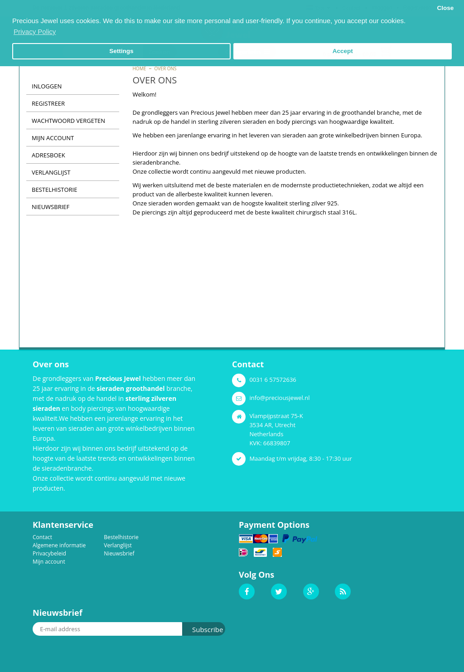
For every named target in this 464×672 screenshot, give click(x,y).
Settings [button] (121, 51)
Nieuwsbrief (50, 207)
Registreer (48, 103)
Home (139, 68)
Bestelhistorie (54, 189)
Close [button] (445, 8)
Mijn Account (53, 138)
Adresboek (48, 155)
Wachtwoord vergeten (68, 121)
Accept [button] (343, 51)
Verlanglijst (51, 172)
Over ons (166, 68)
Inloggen (47, 86)
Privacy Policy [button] (35, 31)
